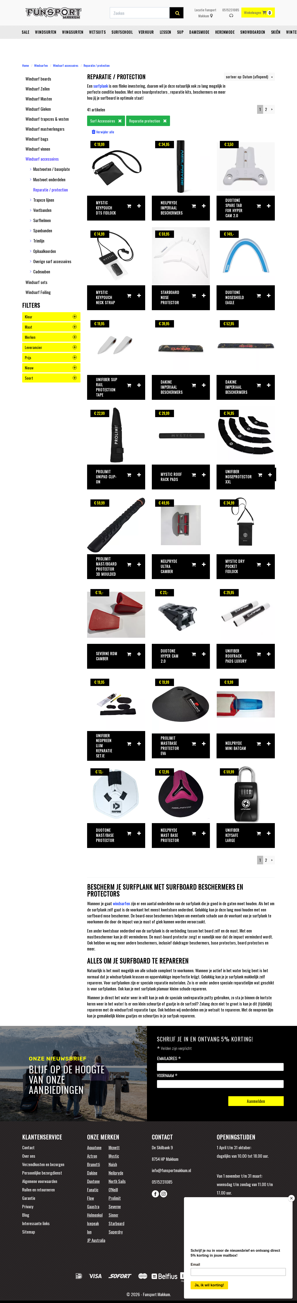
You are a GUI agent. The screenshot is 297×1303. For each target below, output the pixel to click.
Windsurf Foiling (38, 292)
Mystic (114, 1156)
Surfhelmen (42, 220)
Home (25, 65)
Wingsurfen (72, 43)
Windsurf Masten (38, 98)
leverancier (51, 347)
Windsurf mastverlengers (44, 129)
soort (51, 378)
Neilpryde (116, 1172)
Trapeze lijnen (43, 200)
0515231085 (230, 23)
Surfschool (122, 43)
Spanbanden (42, 230)
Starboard (116, 1223)
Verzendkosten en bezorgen (43, 1164)
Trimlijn (38, 240)
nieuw (51, 368)
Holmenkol (95, 1215)
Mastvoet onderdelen (49, 179)
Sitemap (28, 1231)
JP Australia (96, 1240)
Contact (28, 1147)
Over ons (28, 1156)
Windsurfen (45, 43)
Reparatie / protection (96, 65)
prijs (51, 357)
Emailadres (169, 1059)
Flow (90, 1198)
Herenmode (225, 43)
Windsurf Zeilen (37, 88)
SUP (180, 43)
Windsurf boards (38, 78)
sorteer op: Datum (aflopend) (249, 76)
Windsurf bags (36, 139)
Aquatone (94, 1147)
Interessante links (36, 1223)
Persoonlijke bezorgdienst (42, 1172)
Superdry (116, 1231)
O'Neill (113, 1189)
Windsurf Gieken (38, 109)
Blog (25, 1215)
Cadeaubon (41, 271)
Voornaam (167, 1076)
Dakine (92, 1172)
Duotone (93, 1181)
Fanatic (92, 1189)
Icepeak (93, 1223)
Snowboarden (252, 43)
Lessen (165, 43)
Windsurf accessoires (65, 65)
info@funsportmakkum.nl (171, 1170)
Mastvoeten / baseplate (51, 169)
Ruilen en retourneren (38, 1189)
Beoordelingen (245, 1212)
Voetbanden (42, 210)
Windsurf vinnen (37, 149)
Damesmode (199, 43)
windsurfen (121, 903)
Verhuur (146, 43)
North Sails (117, 1181)
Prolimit (115, 1198)
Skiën (276, 43)
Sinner (113, 1215)
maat (51, 327)
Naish (113, 1164)
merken (51, 337)
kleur (51, 316)
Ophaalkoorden (44, 251)
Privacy (27, 1206)
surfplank (100, 86)
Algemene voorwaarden (39, 1181)
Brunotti (93, 1164)
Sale (25, 43)
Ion (89, 1231)
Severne (115, 1206)
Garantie (28, 1198)
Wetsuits (97, 43)
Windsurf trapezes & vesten (47, 119)
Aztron (92, 1156)
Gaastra (93, 1206)
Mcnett (114, 1147)
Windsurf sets (36, 282)
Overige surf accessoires (52, 261)
